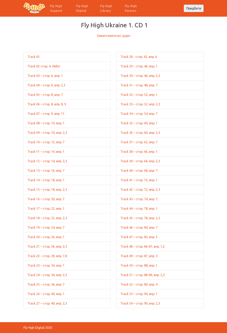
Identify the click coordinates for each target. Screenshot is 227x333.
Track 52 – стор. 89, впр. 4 (138, 284)
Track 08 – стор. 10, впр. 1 (46, 123)
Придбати (193, 8)
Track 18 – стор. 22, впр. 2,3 (47, 218)
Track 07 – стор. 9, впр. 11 (46, 113)
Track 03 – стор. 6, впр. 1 (45, 75)
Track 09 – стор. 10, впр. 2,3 (47, 132)
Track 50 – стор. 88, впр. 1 (138, 265)
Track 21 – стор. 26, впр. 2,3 (47, 246)
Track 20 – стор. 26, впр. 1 (46, 237)
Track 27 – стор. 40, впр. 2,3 (47, 303)
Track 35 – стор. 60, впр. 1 (138, 123)
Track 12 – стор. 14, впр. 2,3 (47, 161)
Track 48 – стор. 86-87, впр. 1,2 (142, 246)
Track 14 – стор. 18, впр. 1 (46, 180)
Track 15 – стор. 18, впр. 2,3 (47, 189)
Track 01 (34, 56)
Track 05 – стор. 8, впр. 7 (45, 94)
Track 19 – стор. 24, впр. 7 (46, 227)
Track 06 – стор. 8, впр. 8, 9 (47, 104)
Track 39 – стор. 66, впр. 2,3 (140, 161)
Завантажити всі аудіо (113, 35)
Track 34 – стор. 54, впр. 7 (138, 113)
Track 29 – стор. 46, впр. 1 (138, 66)
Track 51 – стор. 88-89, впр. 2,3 (142, 275)
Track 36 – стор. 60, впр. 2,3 (140, 132)
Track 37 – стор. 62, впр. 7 (138, 142)
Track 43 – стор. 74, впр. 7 (138, 199)
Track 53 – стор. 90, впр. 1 (138, 294)
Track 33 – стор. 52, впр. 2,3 (140, 104)
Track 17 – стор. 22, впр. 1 (46, 208)
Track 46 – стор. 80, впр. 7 (138, 227)
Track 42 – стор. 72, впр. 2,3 (140, 189)
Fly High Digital (82, 8)
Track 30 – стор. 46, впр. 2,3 (140, 75)
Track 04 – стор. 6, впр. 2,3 (46, 85)
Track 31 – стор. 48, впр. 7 (138, 85)
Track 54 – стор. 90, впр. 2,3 (140, 303)
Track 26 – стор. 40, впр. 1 (46, 294)
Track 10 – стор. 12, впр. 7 (46, 142)
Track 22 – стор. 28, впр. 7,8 (47, 256)
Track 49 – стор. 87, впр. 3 (138, 256)
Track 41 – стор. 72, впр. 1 (138, 180)
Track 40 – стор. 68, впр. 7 (138, 170)
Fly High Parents (131, 8)
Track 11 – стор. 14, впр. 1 (46, 151)
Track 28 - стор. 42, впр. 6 (138, 56)
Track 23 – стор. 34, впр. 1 (46, 265)
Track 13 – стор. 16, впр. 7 (46, 170)
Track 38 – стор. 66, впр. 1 (138, 151)
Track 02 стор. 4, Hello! (44, 66)
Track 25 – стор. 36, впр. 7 (46, 284)
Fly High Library (106, 8)
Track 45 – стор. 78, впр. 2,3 (140, 218)
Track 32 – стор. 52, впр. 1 (138, 94)
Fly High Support (56, 8)
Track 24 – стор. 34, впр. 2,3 (47, 275)
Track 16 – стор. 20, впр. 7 (46, 199)
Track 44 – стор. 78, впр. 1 (138, 208)
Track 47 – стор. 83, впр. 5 (138, 237)
